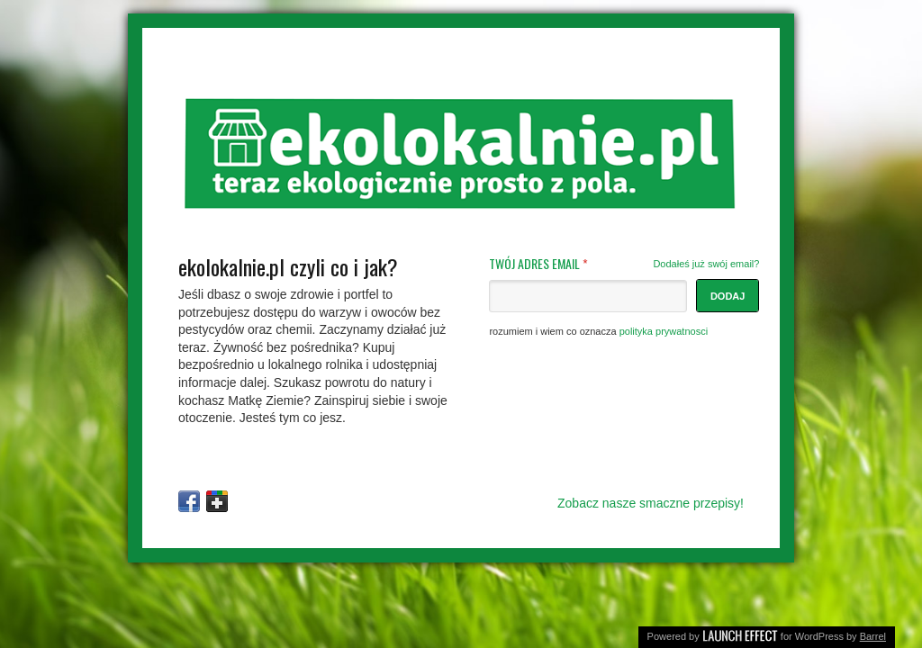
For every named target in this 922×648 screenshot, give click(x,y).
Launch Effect (740, 634)
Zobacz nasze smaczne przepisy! (650, 503)
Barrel (873, 636)
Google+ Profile (217, 501)
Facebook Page (189, 501)
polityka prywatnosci (663, 331)
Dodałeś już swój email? (706, 263)
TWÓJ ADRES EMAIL (624, 264)
